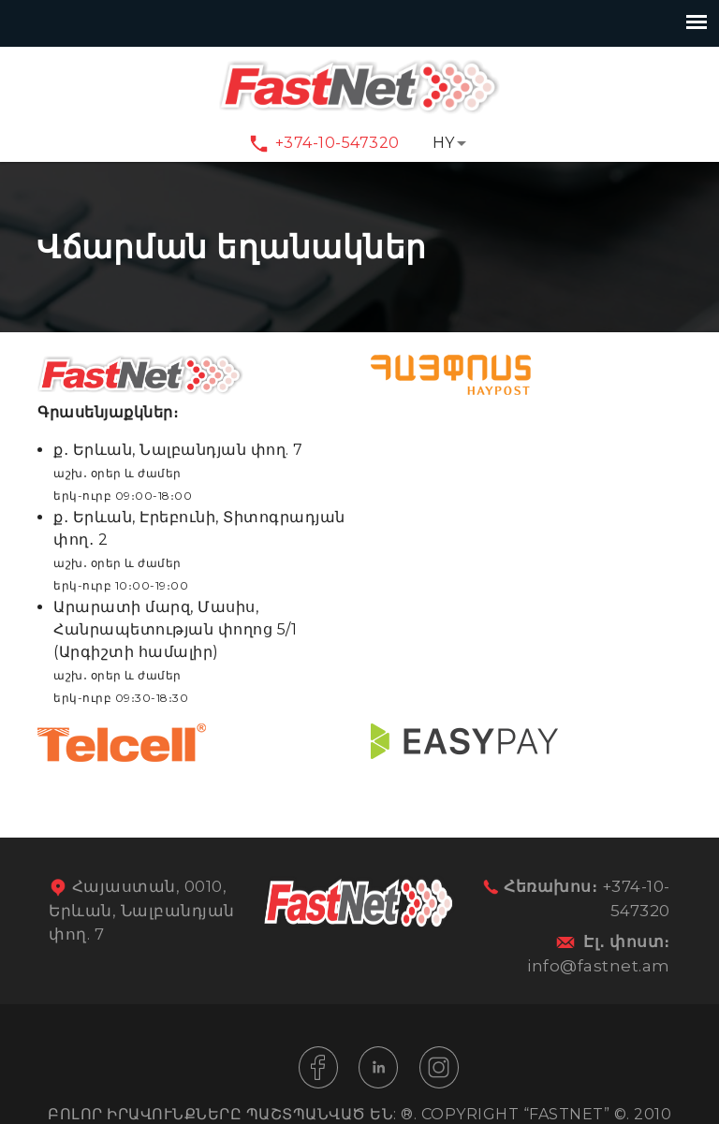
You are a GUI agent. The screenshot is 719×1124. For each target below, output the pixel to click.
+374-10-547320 (337, 143)
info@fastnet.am (598, 965)
